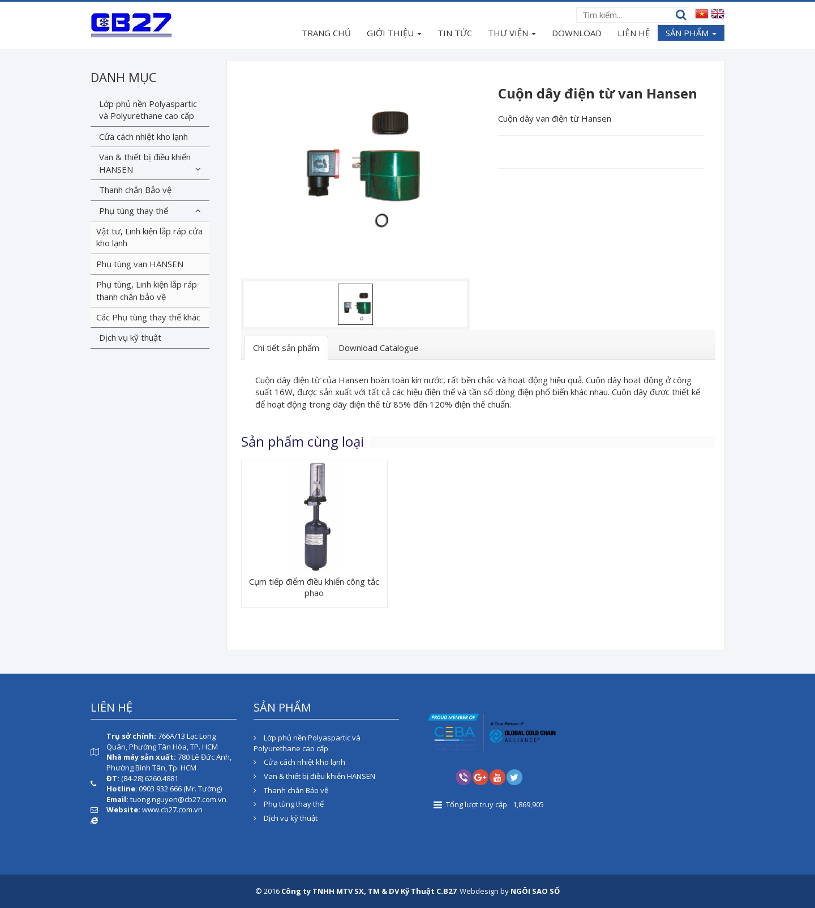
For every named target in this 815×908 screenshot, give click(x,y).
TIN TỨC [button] (454, 32)
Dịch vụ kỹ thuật (130, 337)
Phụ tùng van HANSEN (139, 263)
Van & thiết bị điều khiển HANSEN (145, 162)
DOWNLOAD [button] (577, 32)
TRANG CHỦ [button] (326, 32)
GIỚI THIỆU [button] (394, 34)
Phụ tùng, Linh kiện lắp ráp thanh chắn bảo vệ (146, 290)
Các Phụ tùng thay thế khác (148, 317)
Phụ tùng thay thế (133, 210)
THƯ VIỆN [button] (512, 34)
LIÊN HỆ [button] (633, 32)
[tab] (286, 348)
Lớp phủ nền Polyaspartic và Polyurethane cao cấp (148, 109)
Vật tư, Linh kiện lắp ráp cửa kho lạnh (149, 237)
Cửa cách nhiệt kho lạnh (143, 136)
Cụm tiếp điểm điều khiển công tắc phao (314, 587)
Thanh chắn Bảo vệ (135, 189)
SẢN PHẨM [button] (691, 34)
